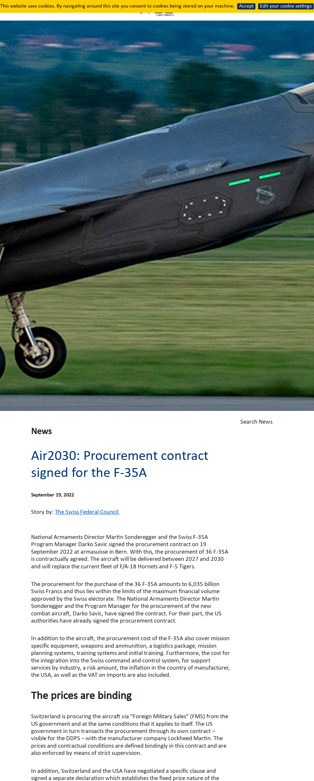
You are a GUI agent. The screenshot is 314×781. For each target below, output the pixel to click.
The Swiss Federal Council (87, 512)
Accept (246, 6)
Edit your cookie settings (286, 6)
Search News (274, 426)
